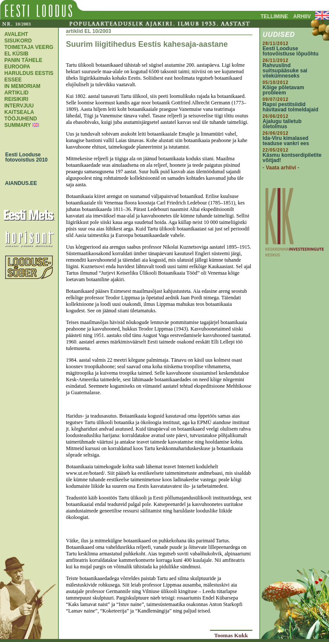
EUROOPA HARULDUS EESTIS (28, 70)
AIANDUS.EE (19, 183)
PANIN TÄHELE (23, 60)
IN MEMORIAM (22, 86)
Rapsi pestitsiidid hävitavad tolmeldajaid (291, 107)
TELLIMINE (274, 16)
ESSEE (13, 80)
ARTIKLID (16, 93)
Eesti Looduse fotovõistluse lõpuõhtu (291, 51)
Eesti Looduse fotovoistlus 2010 (24, 157)
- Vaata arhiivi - (281, 168)
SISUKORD (18, 41)
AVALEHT (16, 34)
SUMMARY (17, 125)
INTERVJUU (19, 106)
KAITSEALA (19, 112)
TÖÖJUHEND (20, 119)
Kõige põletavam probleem (283, 90)
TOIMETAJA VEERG (28, 47)
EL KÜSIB (16, 54)
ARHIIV (302, 16)
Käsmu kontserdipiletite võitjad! (292, 157)
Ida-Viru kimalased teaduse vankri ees (286, 140)
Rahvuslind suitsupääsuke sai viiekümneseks (285, 70)
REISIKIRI (16, 99)
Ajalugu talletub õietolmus (282, 124)
